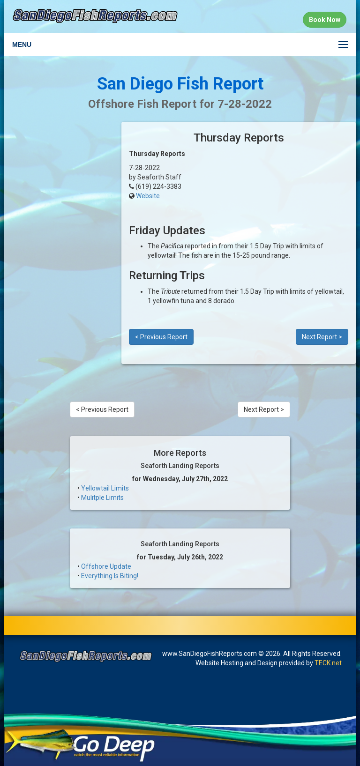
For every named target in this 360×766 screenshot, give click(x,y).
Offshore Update (106, 566)
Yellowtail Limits (105, 488)
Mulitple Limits (102, 497)
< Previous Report (161, 337)
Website (148, 196)
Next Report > (322, 337)
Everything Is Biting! (109, 576)
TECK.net (328, 663)
